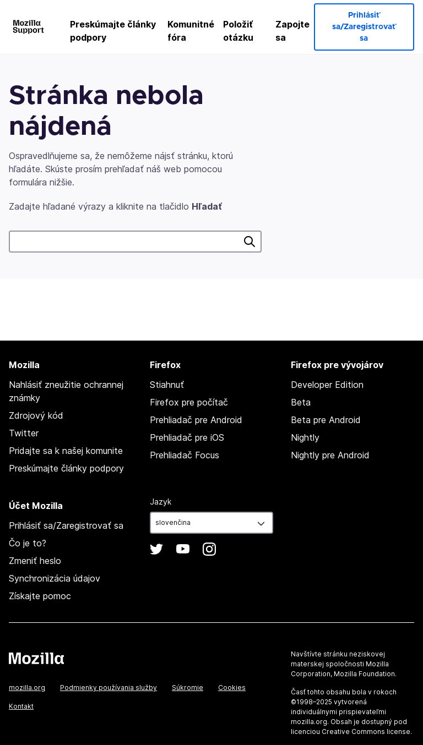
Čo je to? (27, 543)
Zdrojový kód (36, 415)
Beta (301, 402)
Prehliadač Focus (184, 455)
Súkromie (187, 687)
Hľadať (249, 241)
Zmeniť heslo (35, 560)
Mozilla (36, 658)
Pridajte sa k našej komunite (66, 450)
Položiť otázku (238, 31)
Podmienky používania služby (108, 687)
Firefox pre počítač (189, 402)
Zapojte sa (292, 31)
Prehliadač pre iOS (187, 437)
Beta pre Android (326, 419)
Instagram (209, 549)
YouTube (182, 549)
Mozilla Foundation (364, 674)
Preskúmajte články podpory (113, 31)
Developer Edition (327, 384)
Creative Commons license (366, 731)
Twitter (24, 433)
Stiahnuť (167, 384)
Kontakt (21, 706)
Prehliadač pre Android (196, 419)
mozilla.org (27, 687)
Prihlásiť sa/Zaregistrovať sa (363, 27)
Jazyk (160, 501)
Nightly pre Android (330, 455)
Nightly (305, 437)
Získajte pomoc (40, 595)
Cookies (232, 687)
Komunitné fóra (190, 31)
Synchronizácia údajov (54, 578)
